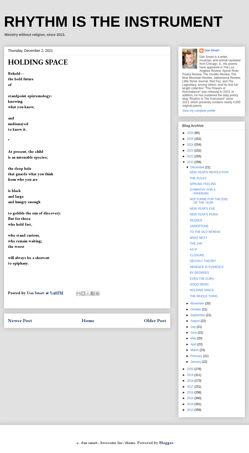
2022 (190, 156)
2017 (190, 386)
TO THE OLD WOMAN (205, 232)
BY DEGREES (199, 272)
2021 (190, 162)
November (197, 303)
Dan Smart (211, 50)
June (194, 332)
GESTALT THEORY (203, 261)
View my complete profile (198, 110)
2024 (190, 144)
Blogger (166, 442)
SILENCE (196, 220)
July (193, 327)
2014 (190, 404)
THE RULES (198, 178)
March (195, 350)
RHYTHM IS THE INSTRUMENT (113, 21)
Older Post (155, 320)
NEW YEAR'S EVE (202, 208)
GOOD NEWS (199, 284)
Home (88, 320)
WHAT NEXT (198, 238)
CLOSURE (197, 255)
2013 (190, 410)
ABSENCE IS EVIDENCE (207, 267)
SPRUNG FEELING (203, 184)
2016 (190, 392)
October (196, 309)
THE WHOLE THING (204, 296)
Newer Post (20, 320)
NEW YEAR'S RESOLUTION (209, 172)
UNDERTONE (199, 226)
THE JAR (196, 243)
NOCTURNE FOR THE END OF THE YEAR (209, 200)
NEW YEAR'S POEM (204, 214)
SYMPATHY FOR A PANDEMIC (202, 191)
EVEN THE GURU (202, 278)
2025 (190, 139)
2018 (190, 380)
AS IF (193, 249)
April (193, 344)
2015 (190, 398)
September (198, 315)
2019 (190, 375)
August (195, 321)
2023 (190, 150)
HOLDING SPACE (202, 290)
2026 (190, 133)
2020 (190, 369)
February (196, 356)
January (196, 361)
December (197, 167)
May (193, 338)
